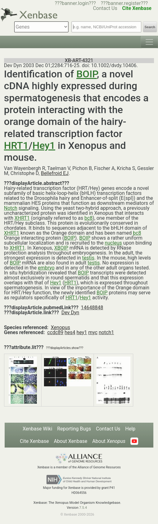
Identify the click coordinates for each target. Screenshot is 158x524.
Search (150, 27)
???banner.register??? (124, 3)
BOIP (86, 74)
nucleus (113, 243)
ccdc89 (55, 332)
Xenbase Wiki (37, 429)
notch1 (106, 332)
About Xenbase (70, 441)
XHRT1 (22, 218)
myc (93, 332)
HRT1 (16, 145)
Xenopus (60, 327)
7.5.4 (83, 508)
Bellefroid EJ (54, 173)
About (108, 441)
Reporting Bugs (74, 429)
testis (88, 258)
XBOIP (61, 248)
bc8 (88, 218)
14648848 (92, 307)
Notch (10, 208)
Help (130, 429)
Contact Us (108, 429)
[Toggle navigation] (149, 42)
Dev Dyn (70, 312)
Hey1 (44, 145)
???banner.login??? (75, 3)
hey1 (82, 332)
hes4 (70, 332)
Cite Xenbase (34, 441)
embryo (46, 268)
